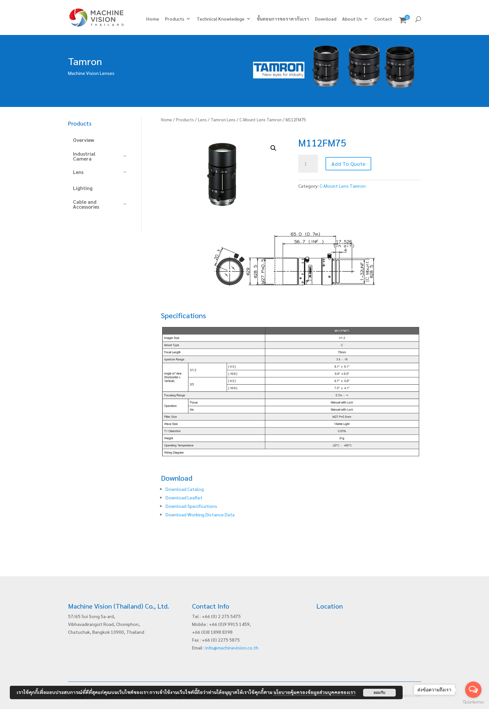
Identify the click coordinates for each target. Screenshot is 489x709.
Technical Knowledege (220, 19)
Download (325, 19)
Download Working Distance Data (200, 514)
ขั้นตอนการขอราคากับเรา (283, 19)
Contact (383, 19)
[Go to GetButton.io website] (473, 702)
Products (174, 19)
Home (152, 19)
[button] (273, 148)
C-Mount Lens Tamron (260, 119)
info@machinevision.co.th (231, 647)
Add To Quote (348, 163)
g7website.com (409, 695)
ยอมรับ (379, 692)
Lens (202, 119)
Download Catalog (185, 489)
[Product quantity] (308, 164)
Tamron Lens (223, 119)
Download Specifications (191, 506)
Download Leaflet (184, 497)
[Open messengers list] (473, 690)
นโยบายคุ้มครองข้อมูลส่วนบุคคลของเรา (314, 692)
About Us (352, 19)
